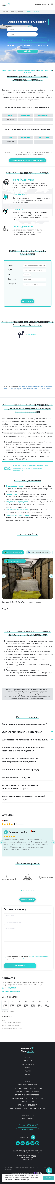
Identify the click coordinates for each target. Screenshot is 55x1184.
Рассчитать (27, 301)
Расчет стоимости (45, 70)
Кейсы (10, 70)
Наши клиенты (27, 899)
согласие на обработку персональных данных (29, 959)
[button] (21, 891)
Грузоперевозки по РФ (27, 1085)
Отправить (18, 965)
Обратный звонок (27, 1129)
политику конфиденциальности (39, 956)
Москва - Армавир (38, 389)
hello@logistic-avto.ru (12, 991)
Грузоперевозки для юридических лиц (27, 1108)
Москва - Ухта (25, 389)
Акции (27, 1074)
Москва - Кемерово (44, 386)
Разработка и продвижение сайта (22, 1173)
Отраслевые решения (27, 1105)
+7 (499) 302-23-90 (11, 988)
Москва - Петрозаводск (28, 386)
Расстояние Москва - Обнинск (25, 70)
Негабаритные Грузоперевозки (27, 1095)
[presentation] (4, 576)
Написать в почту (27, 1137)
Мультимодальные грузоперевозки (27, 1098)
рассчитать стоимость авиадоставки (28, 160)
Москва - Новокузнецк (11, 389)
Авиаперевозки (27, 1101)
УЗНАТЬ (27, 51)
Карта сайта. (27, 1159)
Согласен (48, 1177)
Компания (27, 1061)
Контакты (27, 72)
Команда (27, 1067)
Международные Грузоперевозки (27, 1088)
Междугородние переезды (27, 1091)
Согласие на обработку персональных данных (27, 1151)
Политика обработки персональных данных (27, 1150)
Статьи (27, 1071)
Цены (4, 70)
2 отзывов (19, 824)
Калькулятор (27, 1119)
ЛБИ (34, 1155)
